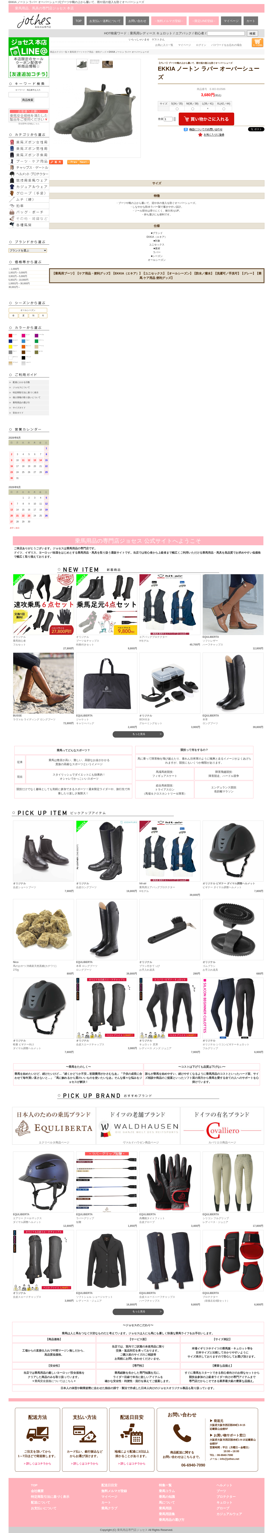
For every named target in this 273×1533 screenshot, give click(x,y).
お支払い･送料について (105, 21)
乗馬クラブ (109, 1508)
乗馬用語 (165, 1508)
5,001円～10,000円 (18, 279)
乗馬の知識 (167, 1496)
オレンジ (28, 345)
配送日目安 (109, 1485)
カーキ (41, 351)
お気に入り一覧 (164, 45)
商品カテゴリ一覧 (58, 52)
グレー (15, 351)
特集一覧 (165, 1485)
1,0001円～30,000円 (19, 283)
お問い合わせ (137, 21)
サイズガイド (19, 407)
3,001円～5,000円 (18, 276)
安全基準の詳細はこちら (29, 117)
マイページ (231, 21)
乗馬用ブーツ (76, 52)
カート (250, 21)
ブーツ (221, 1491)
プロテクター (226, 1496)
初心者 (199, 33)
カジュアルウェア (229, 1514)
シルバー (28, 362)
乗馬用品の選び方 (21, 402)
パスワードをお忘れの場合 (226, 45)
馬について (167, 1502)
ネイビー (15, 340)
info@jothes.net (229, 1459)
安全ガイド (18, 413)
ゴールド (15, 362)
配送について (40, 1502)
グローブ (222, 1508)
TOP (79, 21)
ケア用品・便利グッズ (95, 52)
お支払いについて (44, 1508)
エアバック (184, 33)
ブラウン (28, 351)
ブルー (28, 340)
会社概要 (37, 1491)
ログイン (201, 45)
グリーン (41, 340)
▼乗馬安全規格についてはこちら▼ (54, 1381)
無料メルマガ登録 (114, 1491)
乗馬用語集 (167, 1514)
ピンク (28, 334)
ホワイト (15, 356)
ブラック (28, 356)
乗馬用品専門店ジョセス (132, 1530)
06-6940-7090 (193, 1465)
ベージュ (41, 345)
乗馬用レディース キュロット (151, 33)
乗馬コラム (167, 1491)
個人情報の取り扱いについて (27, 397)
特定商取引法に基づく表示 (25, 392)
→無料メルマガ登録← (169, 21)
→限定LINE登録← (204, 21)
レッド (15, 334)
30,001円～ (14, 287)
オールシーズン (27, 310)
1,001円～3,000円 (18, 272)
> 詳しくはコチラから (37, 1463)
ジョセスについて (21, 387)
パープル (41, 334)
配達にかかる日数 (21, 382)
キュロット (224, 1502)
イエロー (15, 345)
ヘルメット (224, 1485)
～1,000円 (14, 269)
